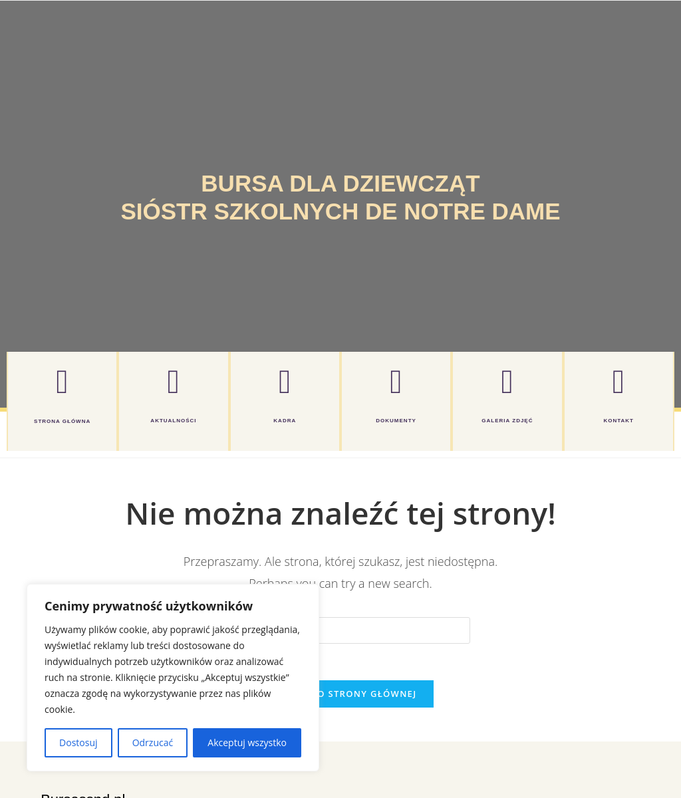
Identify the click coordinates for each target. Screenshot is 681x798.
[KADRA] (284, 381)
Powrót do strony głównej (341, 698)
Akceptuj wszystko (247, 742)
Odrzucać (153, 742)
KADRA (284, 421)
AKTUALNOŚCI (173, 421)
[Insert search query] (340, 630)
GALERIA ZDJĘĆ (507, 421)
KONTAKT (618, 421)
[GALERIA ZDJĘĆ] (507, 381)
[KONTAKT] (618, 381)
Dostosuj (78, 742)
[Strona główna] (62, 381)
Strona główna (62, 421)
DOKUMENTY (396, 421)
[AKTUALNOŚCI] (173, 381)
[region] (173, 677)
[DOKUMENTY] (396, 381)
